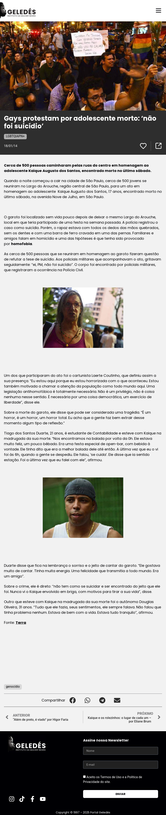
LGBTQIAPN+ (15, 136)
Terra (21, 622)
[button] (72, 700)
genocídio (13, 686)
